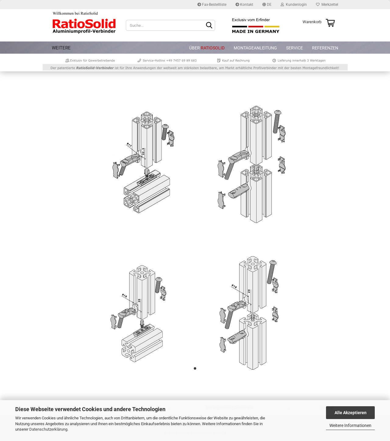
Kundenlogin (294, 4)
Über (207, 47)
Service (294, 47)
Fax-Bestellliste (211, 4)
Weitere (61, 48)
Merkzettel (327, 4)
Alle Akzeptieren (351, 412)
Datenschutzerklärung (48, 429)
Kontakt (244, 4)
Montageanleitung (255, 47)
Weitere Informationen (350, 425)
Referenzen (325, 47)
